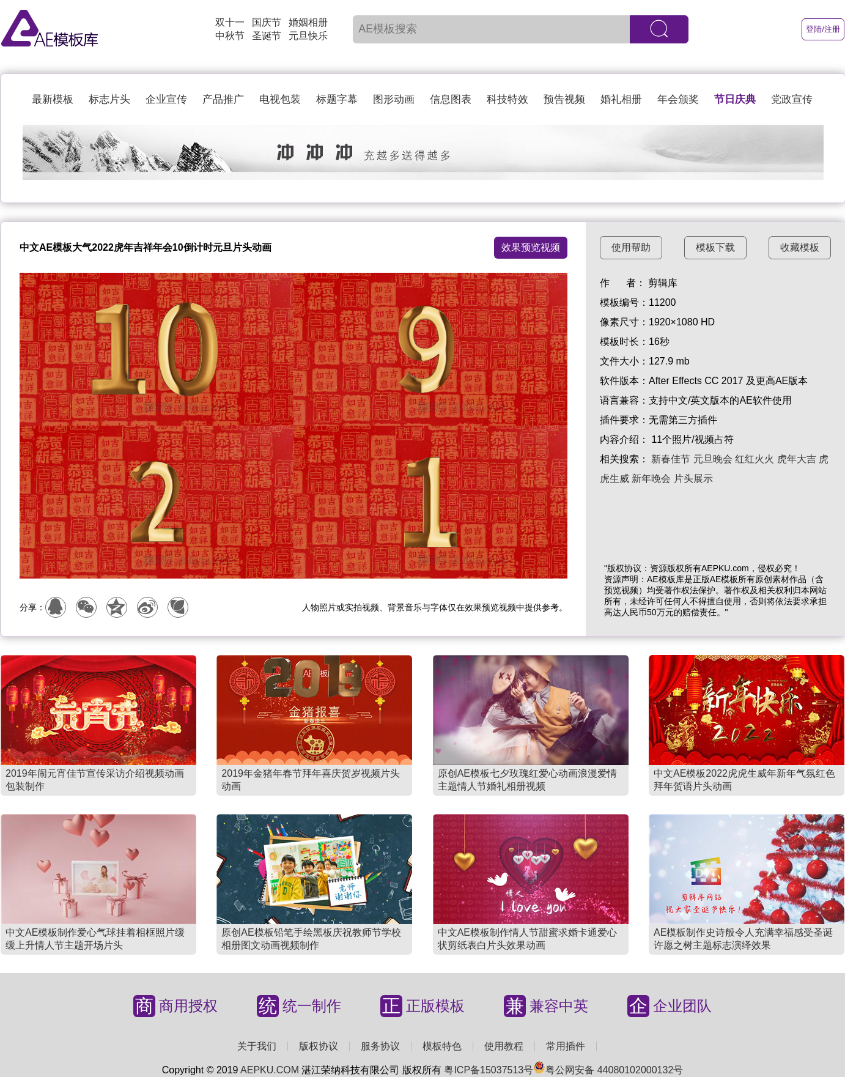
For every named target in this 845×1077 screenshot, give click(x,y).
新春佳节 (670, 459)
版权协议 (318, 1046)
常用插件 (565, 1046)
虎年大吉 (796, 459)
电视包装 (280, 99)
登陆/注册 (823, 29)
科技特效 (507, 99)
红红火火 (754, 459)
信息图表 (450, 99)
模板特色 (442, 1046)
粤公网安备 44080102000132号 (608, 1070)
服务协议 (380, 1046)
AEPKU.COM (269, 1070)
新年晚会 (651, 478)
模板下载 (715, 247)
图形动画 (394, 99)
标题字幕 (337, 99)
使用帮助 (631, 247)
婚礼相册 (621, 99)
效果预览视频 (530, 247)
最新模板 (52, 99)
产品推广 (223, 99)
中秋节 (230, 36)
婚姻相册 (308, 22)
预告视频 (564, 99)
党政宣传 (792, 99)
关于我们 (256, 1046)
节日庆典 (735, 99)
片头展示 (693, 478)
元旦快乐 (308, 36)
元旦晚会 (712, 459)
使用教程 (503, 1046)
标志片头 (109, 99)
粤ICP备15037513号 (488, 1070)
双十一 (230, 22)
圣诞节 (266, 36)
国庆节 (266, 22)
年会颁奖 (678, 99)
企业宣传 (166, 99)
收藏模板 (799, 247)
